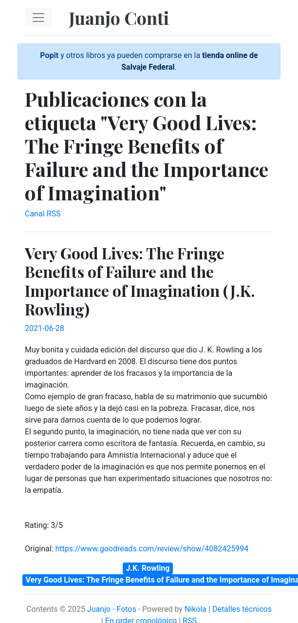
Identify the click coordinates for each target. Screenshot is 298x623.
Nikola (195, 609)
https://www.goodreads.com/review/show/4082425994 (151, 548)
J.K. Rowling (148, 568)
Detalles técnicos (242, 609)
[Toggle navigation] (38, 17)
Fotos (126, 609)
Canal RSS (42, 213)
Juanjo (99, 609)
